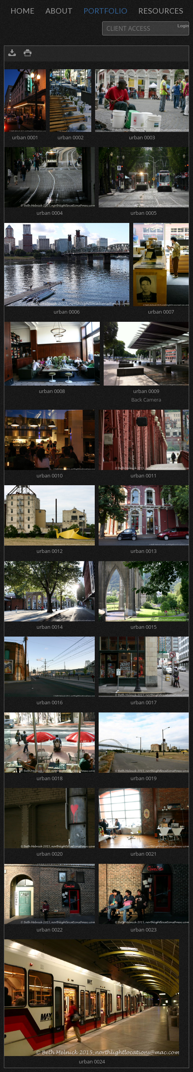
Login (183, 25)
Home (22, 10)
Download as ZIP (12, 53)
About (59, 10)
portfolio (105, 10)
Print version (27, 53)
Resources (160, 10)
